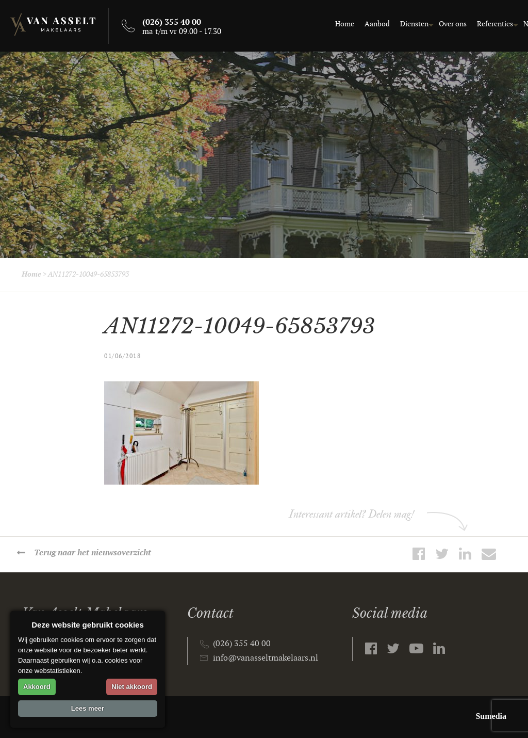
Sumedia (490, 716)
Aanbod (318, 24)
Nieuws (475, 24)
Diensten (355, 24)
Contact (510, 24)
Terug (93, 553)
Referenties (436, 24)
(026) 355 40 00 (242, 644)
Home (285, 24)
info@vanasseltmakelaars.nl (265, 658)
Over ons (393, 24)
